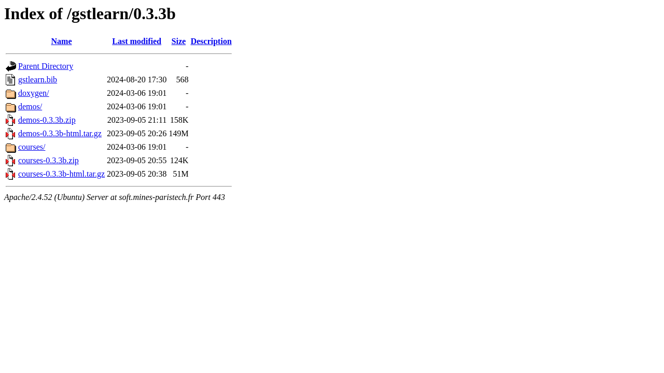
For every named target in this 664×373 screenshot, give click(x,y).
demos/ (30, 106)
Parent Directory (45, 66)
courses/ (31, 146)
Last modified (136, 41)
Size (179, 41)
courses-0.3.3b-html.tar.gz (61, 173)
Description (210, 41)
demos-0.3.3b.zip (47, 120)
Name (61, 41)
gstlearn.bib (37, 79)
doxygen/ (33, 93)
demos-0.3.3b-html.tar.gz (60, 133)
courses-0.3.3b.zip (48, 160)
